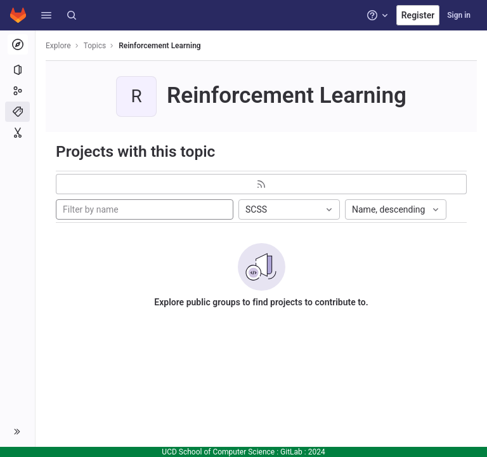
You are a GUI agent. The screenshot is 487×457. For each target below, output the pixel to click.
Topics (95, 45)
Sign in (459, 15)
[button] (46, 15)
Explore (58, 45)
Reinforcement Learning (160, 45)
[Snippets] (17, 133)
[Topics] (17, 112)
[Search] (72, 15)
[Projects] (17, 70)
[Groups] (17, 91)
